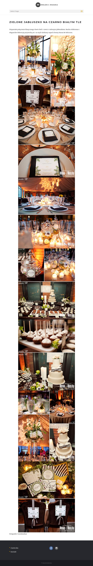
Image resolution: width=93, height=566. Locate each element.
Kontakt (13, 552)
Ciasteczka (14, 548)
